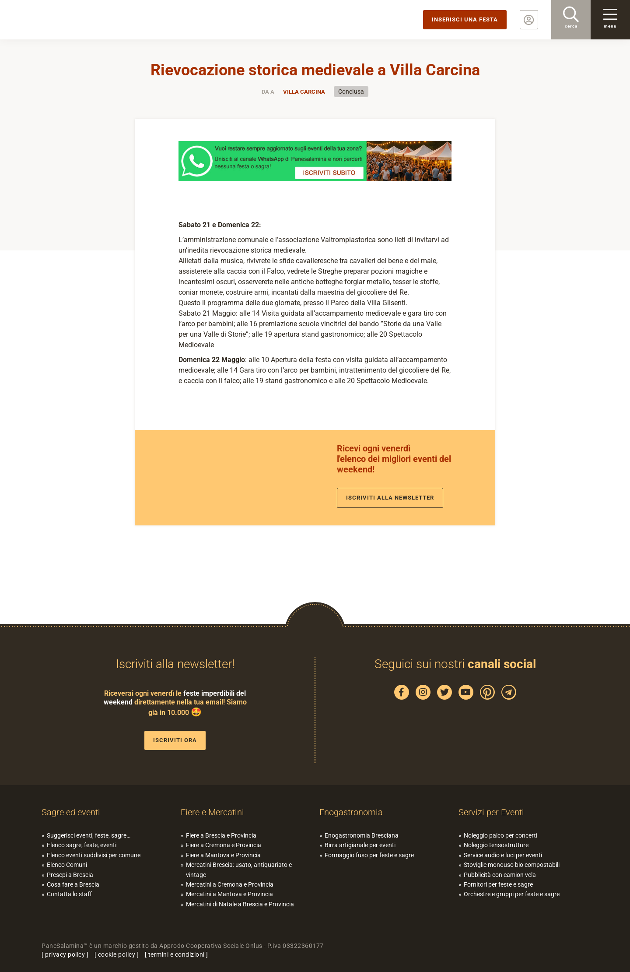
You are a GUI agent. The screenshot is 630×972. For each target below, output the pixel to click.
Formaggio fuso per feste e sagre (369, 855)
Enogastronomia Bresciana (362, 835)
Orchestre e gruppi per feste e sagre (512, 894)
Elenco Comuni (67, 864)
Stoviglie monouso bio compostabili (512, 864)
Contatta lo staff (69, 894)
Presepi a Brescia (70, 874)
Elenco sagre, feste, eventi (81, 845)
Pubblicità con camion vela (500, 874)
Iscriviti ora (175, 740)
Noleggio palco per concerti (500, 835)
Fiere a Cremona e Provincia (223, 845)
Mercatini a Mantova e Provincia (229, 894)
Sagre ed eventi (71, 812)
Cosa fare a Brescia (73, 884)
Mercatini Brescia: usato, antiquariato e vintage (239, 869)
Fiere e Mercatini (212, 812)
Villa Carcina (304, 91)
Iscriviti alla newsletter (390, 497)
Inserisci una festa (465, 19)
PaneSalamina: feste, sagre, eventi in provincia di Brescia (67, 19)
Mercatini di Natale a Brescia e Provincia (240, 904)
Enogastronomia (351, 812)
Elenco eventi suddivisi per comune (93, 855)
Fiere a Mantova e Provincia (223, 855)
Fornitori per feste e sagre (498, 884)
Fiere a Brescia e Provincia (221, 835)
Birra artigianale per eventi (360, 845)
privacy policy (65, 954)
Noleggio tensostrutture (496, 845)
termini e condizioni (176, 954)
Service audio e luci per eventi (503, 855)
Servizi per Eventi (491, 812)
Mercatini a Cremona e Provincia (229, 884)
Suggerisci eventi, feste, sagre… (88, 835)
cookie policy (117, 954)
